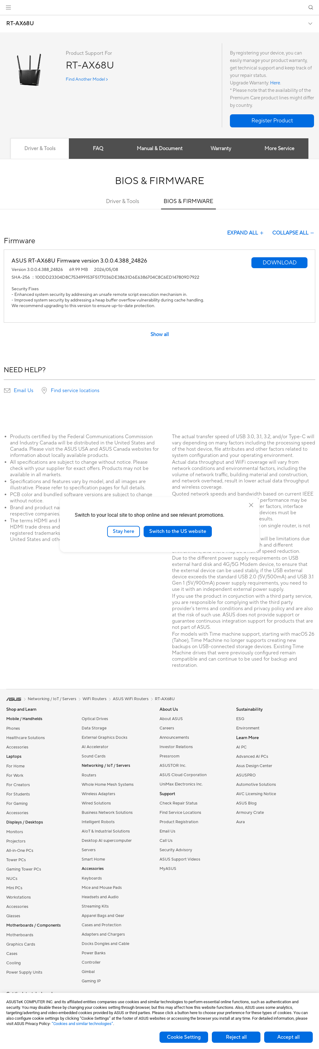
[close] (251, 505)
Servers (89, 849)
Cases (11, 953)
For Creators (18, 784)
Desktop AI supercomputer (107, 840)
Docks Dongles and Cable (105, 943)
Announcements (174, 737)
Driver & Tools (122, 201)
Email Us (23, 390)
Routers (89, 775)
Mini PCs (14, 887)
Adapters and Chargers (103, 934)
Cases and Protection (101, 925)
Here (275, 83)
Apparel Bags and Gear (103, 915)
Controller (91, 962)
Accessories (17, 747)
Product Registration (179, 821)
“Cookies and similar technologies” (82, 1023)
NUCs (11, 878)
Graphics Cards (20, 944)
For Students (18, 794)
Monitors (14, 831)
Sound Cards (94, 756)
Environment (247, 728)
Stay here (123, 531)
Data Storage (94, 728)
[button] (8, 7)
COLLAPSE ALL (293, 233)
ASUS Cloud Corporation (183, 774)
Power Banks (94, 953)
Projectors (16, 841)
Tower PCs (16, 859)
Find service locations (75, 390)
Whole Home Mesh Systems (108, 784)
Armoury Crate (250, 812)
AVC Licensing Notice (256, 793)
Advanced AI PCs (252, 756)
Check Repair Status (179, 803)
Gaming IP (91, 981)
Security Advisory (176, 849)
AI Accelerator (95, 746)
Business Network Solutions (107, 812)
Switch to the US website (177, 531)
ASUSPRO (246, 775)
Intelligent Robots (98, 821)
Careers (167, 728)
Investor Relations (176, 746)
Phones (13, 728)
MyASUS (168, 868)
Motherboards (19, 935)
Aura (240, 821)
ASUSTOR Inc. (173, 765)
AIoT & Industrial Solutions (106, 831)
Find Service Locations (180, 812)
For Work (14, 775)
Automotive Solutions (256, 784)
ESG (240, 718)
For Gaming (17, 803)
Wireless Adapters (98, 793)
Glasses (13, 916)
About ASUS (171, 718)
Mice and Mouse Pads (102, 887)
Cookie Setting (184, 1037)
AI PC (241, 747)
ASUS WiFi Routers (131, 698)
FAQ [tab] (98, 148)
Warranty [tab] (221, 148)
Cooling (13, 963)
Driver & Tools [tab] (39, 148)
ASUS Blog (246, 803)
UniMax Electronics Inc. (181, 784)
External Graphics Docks (104, 737)
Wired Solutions (96, 803)
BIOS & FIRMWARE (188, 201)
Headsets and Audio (100, 897)
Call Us (166, 840)
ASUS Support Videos (180, 859)
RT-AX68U (20, 23)
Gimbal (88, 971)
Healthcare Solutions (25, 737)
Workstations (18, 897)
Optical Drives (95, 718)
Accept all (288, 1037)
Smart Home (93, 859)
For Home (15, 766)
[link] (160, 7)
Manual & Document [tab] (160, 148)
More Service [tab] (280, 148)
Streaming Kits (95, 906)
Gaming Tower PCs (23, 869)
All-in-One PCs (19, 850)
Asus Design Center (254, 765)
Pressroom (169, 756)
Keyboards (92, 878)
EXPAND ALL (246, 233)
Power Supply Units (24, 972)
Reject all (236, 1037)
